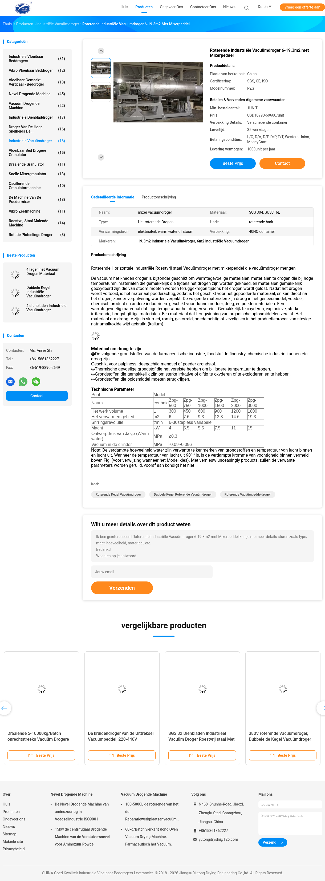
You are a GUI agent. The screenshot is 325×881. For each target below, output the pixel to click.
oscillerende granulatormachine (37, 185)
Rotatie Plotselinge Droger (37, 234)
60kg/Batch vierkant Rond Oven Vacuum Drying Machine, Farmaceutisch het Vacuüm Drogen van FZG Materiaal (151, 837)
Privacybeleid (14, 849)
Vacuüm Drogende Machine (37, 105)
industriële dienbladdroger (37, 117)
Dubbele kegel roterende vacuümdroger (183, 494)
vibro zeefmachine (37, 211)
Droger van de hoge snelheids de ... (37, 129)
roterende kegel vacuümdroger (118, 494)
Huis (6, 804)
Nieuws (9, 826)
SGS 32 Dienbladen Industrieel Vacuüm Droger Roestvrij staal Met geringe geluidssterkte (201, 739)
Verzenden (122, 588)
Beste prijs (233, 163)
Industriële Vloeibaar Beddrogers (37, 58)
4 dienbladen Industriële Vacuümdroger (46, 308)
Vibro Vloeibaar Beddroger (37, 70)
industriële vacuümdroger (37, 140)
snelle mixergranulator (37, 174)
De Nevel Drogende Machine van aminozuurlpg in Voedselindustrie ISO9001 (82, 811)
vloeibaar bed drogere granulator (37, 152)
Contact (36, 396)
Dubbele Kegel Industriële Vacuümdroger (38, 291)
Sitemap (9, 834)
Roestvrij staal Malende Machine (37, 223)
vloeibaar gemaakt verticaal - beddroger (37, 82)
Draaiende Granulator (37, 164)
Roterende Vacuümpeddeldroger (248, 494)
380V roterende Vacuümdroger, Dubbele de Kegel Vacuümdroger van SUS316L (280, 739)
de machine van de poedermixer (37, 199)
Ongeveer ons (14, 819)
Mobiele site (13, 841)
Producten (11, 812)
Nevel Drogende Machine (37, 94)
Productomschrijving (159, 197)
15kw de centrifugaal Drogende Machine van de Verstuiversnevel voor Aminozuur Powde (82, 836)
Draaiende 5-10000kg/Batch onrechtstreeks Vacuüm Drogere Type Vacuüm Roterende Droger (38, 739)
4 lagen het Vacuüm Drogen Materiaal (42, 271)
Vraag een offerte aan (302, 7)
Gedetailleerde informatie (112, 197)
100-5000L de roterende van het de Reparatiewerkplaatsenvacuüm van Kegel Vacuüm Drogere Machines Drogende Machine (151, 812)
